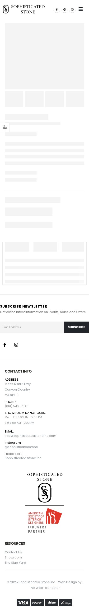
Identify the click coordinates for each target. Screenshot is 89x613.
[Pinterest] (64, 9)
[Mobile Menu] (80, 9)
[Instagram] (72, 9)
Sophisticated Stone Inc (23, 458)
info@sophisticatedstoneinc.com (30, 435)
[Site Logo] (24, 9)
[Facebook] (56, 9)
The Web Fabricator (44, 587)
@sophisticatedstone (21, 447)
